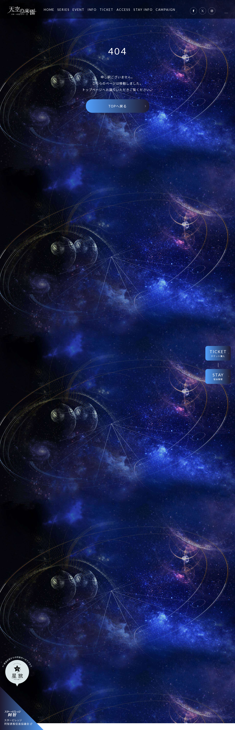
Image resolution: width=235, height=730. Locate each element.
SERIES (63, 9)
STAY (218, 376)
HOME (49, 9)
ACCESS (124, 9)
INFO (92, 9)
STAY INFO (143, 9)
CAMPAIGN (165, 9)
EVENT (78, 9)
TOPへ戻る (117, 106)
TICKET (106, 9)
